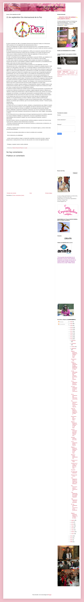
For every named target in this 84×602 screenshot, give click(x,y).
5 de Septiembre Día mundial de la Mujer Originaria (74, 495)
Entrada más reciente (11, 193)
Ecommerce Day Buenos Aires (73, 418)
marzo (72, 529)
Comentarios (61, 324)
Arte (77, 70)
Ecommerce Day (73, 360)
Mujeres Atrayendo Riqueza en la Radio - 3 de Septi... (74, 516)
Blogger (49, 594)
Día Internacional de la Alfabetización (74, 488)
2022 (71, 321)
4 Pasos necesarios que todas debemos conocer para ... (74, 432)
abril (72, 527)
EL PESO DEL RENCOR (74, 472)
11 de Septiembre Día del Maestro (74, 443)
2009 (71, 541)
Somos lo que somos (74, 475)
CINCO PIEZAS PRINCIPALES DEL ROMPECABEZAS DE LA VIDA (74, 366)
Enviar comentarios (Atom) (18, 195)
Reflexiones (59, 76)
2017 (71, 331)
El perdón (73, 469)
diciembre (73, 340)
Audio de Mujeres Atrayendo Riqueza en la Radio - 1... (74, 411)
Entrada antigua (48, 193)
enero (72, 533)
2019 (71, 327)
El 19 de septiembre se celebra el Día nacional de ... (74, 389)
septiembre (73, 348)
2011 (71, 537)
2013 (71, 338)
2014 (71, 336)
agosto (72, 520)
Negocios (76, 74)
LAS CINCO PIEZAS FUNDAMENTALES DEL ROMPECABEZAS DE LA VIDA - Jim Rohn (67, 73)
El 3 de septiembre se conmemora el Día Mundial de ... (74, 508)
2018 (71, 329)
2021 (71, 323)
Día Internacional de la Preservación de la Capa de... (74, 403)
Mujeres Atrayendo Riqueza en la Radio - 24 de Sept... (74, 354)
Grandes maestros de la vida (73, 438)
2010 (71, 539)
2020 (71, 325)
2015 (71, 335)
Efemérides (72, 72)
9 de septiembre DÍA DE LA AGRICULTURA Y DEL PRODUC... (74, 480)
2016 (71, 333)
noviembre (73, 343)
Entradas (60, 321)
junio (72, 524)
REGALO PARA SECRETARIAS (74, 456)
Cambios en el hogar (74, 461)
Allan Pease (73, 70)
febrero (73, 531)
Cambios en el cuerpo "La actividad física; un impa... (74, 466)
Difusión (65, 72)
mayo (72, 526)
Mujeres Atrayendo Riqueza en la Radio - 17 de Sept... (74, 424)
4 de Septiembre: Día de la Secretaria (74, 500)
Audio (59, 72)
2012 (71, 536)
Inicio (31, 193)
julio (72, 522)
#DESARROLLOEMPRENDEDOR (64, 70)
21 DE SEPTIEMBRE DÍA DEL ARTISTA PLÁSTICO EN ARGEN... (74, 375)
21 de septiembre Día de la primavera (74, 383)
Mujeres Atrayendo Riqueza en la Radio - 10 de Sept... (74, 450)
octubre (73, 346)
